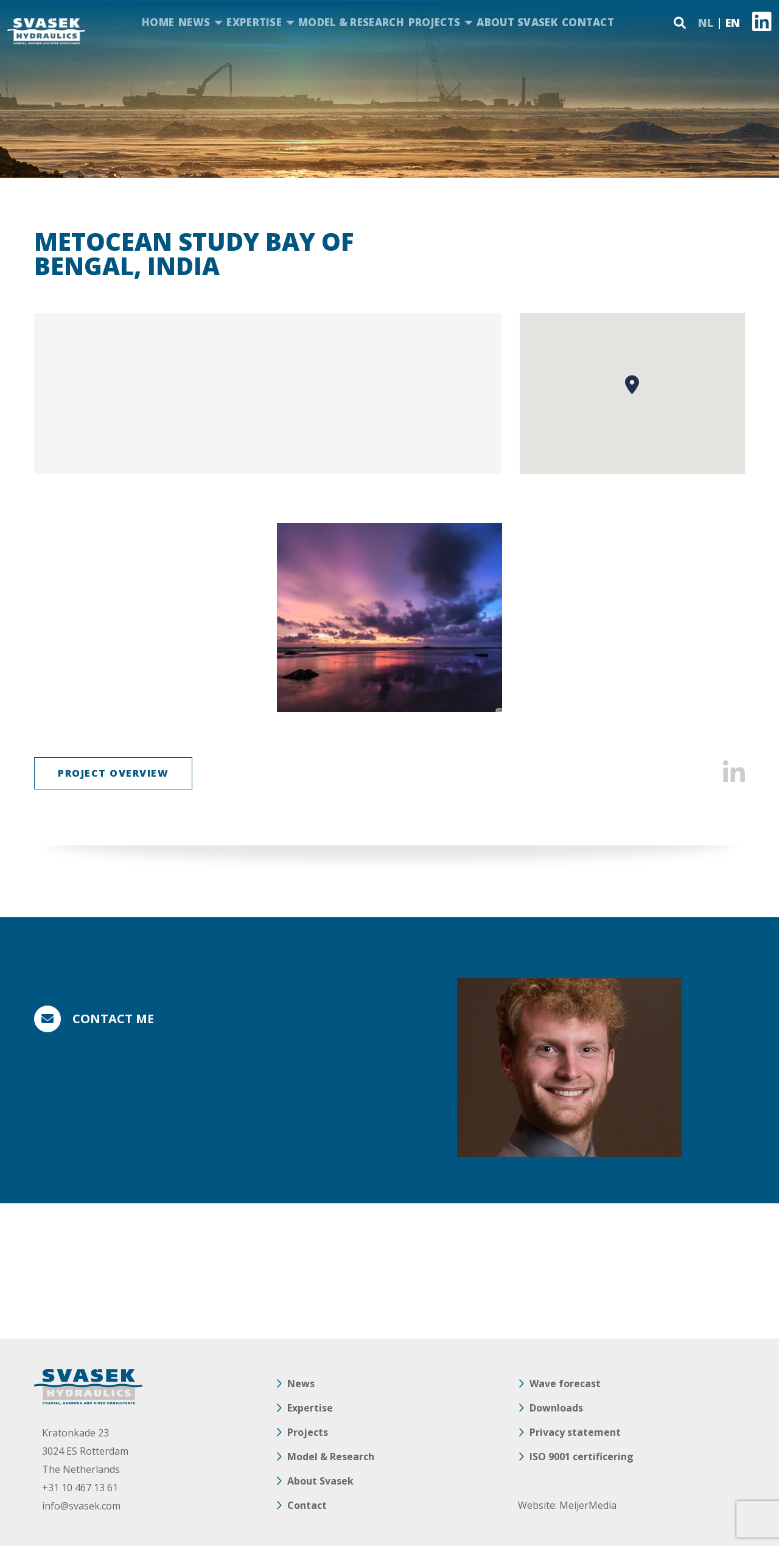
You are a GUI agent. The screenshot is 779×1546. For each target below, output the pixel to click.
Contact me (113, 1018)
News (194, 22)
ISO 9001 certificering (581, 1456)
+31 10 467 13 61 (80, 1487)
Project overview (113, 773)
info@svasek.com (81, 1506)
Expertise (254, 22)
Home (158, 22)
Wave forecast (565, 1383)
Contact (588, 22)
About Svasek (517, 22)
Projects (434, 22)
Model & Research (351, 22)
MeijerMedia (588, 1505)
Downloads (556, 1408)
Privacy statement (575, 1432)
